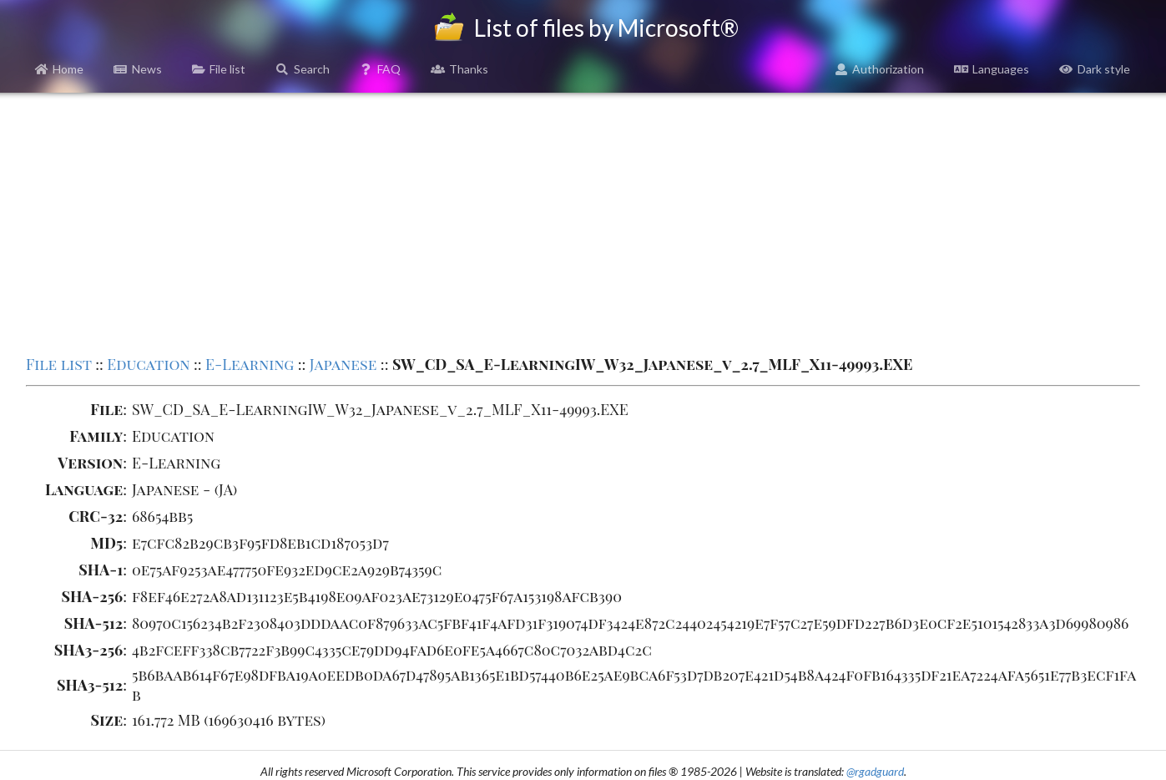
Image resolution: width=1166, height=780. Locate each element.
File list (219, 69)
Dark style (1094, 69)
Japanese (343, 364)
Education (148, 364)
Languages (991, 69)
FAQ (380, 69)
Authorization (880, 69)
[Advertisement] (582, 222)
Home (59, 69)
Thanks (459, 69)
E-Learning (249, 364)
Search (302, 69)
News (138, 69)
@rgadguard (875, 771)
